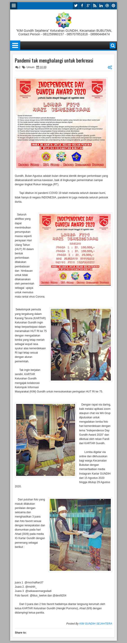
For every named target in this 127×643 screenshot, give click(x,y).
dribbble (107, 5)
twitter (76, 5)
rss (95, 5)
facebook (82, 5)
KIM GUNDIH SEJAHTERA (95, 623)
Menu (13, 5)
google (88, 5)
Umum (30, 67)
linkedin (101, 5)
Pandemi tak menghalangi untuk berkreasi (54, 60)
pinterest (113, 5)
